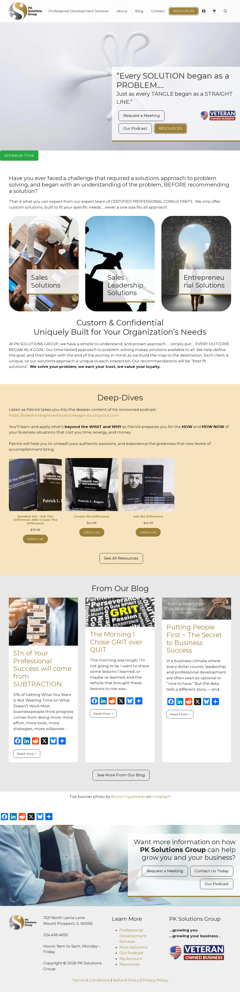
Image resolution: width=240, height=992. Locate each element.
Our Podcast (135, 128)
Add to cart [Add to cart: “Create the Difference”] (92, 532)
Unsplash (161, 796)
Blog (139, 11)
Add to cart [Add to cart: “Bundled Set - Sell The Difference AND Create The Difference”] (35, 539)
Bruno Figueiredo (128, 796)
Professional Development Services (79, 11)
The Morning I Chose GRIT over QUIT (116, 642)
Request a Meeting (141, 115)
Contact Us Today (212, 871)
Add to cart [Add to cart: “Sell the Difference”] (148, 532)
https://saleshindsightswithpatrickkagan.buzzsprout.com (64, 415)
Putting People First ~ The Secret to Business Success (194, 638)
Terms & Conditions (91, 980)
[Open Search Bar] (225, 11)
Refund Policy (126, 980)
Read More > (27, 753)
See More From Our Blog (121, 775)
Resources (183, 11)
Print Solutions (133, 947)
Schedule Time (19, 155)
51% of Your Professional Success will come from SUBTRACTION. (42, 668)
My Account (130, 958)
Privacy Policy (155, 980)
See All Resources (121, 558)
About (122, 11)
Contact (158, 11)
